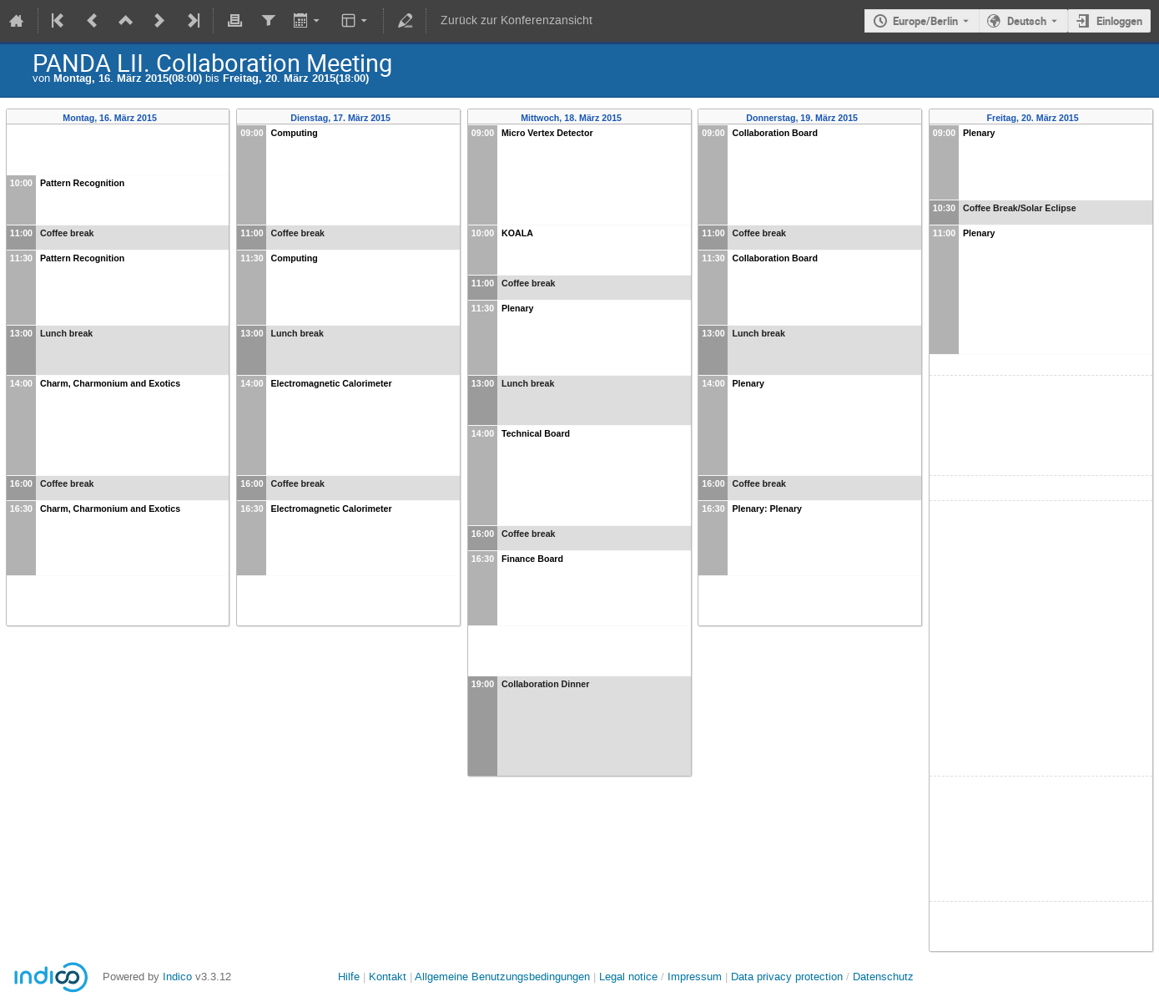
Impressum (695, 976)
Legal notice (630, 976)
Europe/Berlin (925, 20)
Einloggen (1119, 20)
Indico (177, 976)
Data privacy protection (788, 976)
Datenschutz (883, 976)
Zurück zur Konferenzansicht (516, 20)
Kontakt (387, 976)
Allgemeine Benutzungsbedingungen (502, 976)
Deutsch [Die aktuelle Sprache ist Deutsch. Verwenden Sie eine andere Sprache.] (1026, 20)
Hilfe (349, 976)
